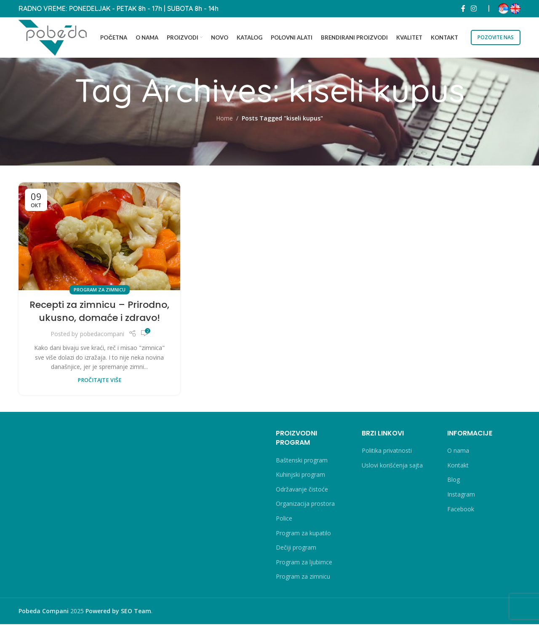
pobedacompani (102, 335)
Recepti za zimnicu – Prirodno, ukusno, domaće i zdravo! (99, 312)
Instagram (461, 495)
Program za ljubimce (304, 563)
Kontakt (458, 466)
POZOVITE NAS (496, 37)
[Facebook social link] (463, 8)
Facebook (460, 510)
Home (224, 119)
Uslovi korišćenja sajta (392, 466)
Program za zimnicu (99, 290)
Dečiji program (296, 548)
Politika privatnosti (387, 451)
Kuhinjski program (300, 475)
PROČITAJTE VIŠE (99, 381)
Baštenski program (302, 461)
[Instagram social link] (474, 8)
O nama (458, 451)
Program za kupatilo (303, 534)
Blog (453, 481)
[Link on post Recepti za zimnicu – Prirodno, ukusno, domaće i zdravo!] (99, 237)
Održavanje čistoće (302, 490)
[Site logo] (54, 37)
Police (284, 519)
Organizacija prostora (305, 505)
